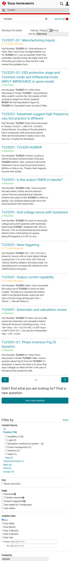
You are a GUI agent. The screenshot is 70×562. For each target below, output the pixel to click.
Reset (65, 420)
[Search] (35, 10)
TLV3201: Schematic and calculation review (34, 310)
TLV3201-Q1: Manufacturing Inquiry (28, 40)
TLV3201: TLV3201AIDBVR (22, 147)
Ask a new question (35, 400)
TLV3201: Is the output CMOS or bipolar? (32, 180)
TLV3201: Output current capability (28, 277)
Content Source (9, 425)
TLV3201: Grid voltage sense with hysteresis (35, 212)
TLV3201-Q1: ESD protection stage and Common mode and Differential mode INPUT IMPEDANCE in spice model (31, 77)
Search (61, 4)
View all (9, 457)
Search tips (60, 19)
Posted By (7, 555)
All (4, 429)
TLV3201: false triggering (20, 245)
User (67, 4)
